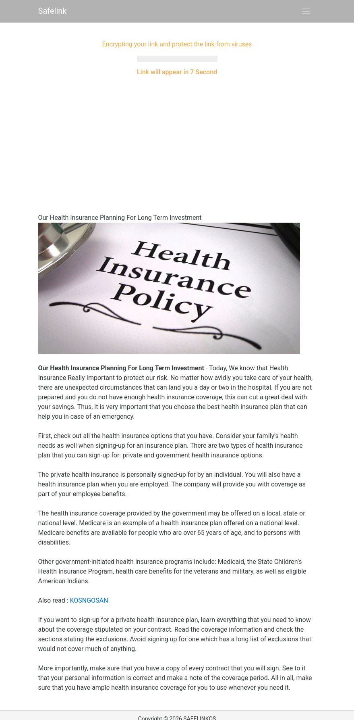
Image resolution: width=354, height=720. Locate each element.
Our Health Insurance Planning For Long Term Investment (120, 210)
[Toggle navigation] (306, 11)
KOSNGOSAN (89, 593)
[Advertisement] (177, 133)
